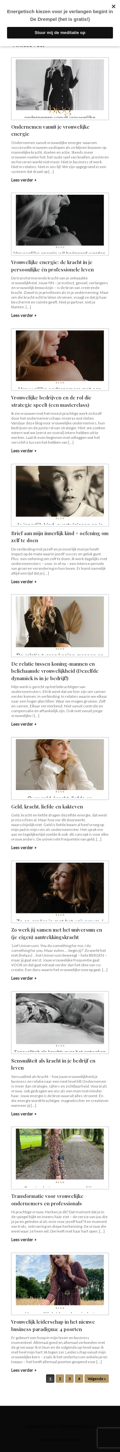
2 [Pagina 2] (60, 1379)
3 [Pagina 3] (69, 1379)
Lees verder (23, 180)
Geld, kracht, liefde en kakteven (47, 806)
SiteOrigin (58, 1440)
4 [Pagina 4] (79, 1379)
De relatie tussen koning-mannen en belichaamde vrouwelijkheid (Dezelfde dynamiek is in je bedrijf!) (55, 671)
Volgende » (97, 1379)
